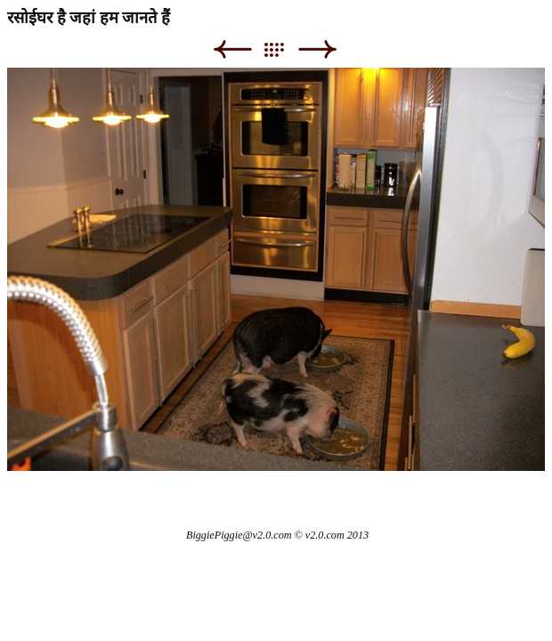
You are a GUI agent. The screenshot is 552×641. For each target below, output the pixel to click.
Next (317, 49)
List (282, 49)
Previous (232, 49)
